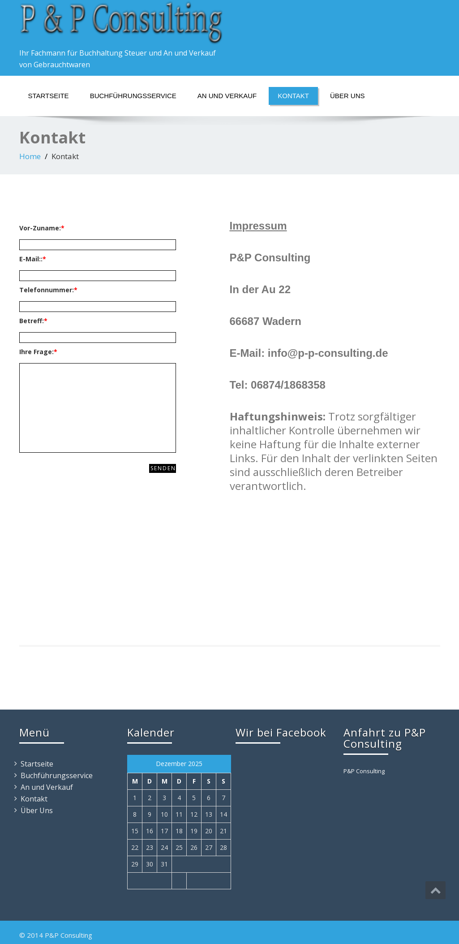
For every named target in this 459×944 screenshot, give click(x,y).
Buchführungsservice (133, 96)
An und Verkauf (227, 96)
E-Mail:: (32, 259)
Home (30, 156)
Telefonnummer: (48, 290)
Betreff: (33, 320)
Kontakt (293, 96)
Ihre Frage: (38, 351)
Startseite (48, 96)
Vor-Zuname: (41, 228)
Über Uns (347, 96)
